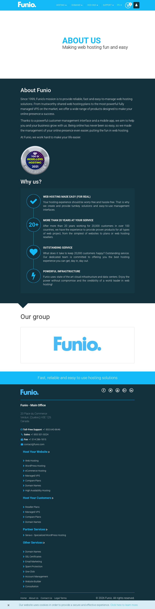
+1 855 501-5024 (39, 434)
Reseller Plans (32, 507)
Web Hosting (32, 460)
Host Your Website (35, 451)
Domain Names (33, 485)
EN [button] (119, 5)
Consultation (32, 586)
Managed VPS (32, 475)
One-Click (30, 571)
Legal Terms (60, 598)
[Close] (8, 605)
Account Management (36, 576)
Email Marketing (33, 561)
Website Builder (33, 581)
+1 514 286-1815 (37, 439)
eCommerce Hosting (35, 470)
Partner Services (34, 529)
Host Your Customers (37, 498)
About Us (33, 598)
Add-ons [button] (92, 5)
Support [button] (108, 5)
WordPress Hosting (35, 465)
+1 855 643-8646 (51, 429)
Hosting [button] (61, 5)
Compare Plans (33, 480)
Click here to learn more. (124, 605)
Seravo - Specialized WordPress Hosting (45, 535)
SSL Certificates (33, 556)
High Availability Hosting (37, 490)
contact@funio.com (34, 444)
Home (23, 598)
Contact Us (46, 598)
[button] (77, 5)
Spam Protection (33, 566)
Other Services (33, 542)
